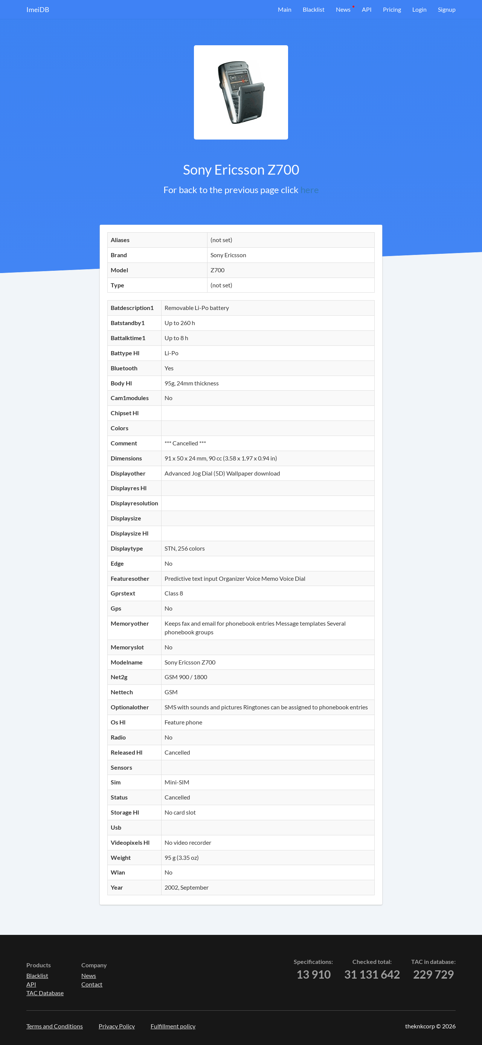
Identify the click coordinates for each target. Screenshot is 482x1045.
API (367, 9)
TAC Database (45, 992)
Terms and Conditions (54, 1026)
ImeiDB (37, 9)
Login (419, 9)
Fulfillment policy (173, 1026)
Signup (447, 9)
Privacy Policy (117, 1026)
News (343, 9)
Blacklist (314, 9)
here (309, 189)
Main (284, 9)
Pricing (392, 9)
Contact (91, 984)
